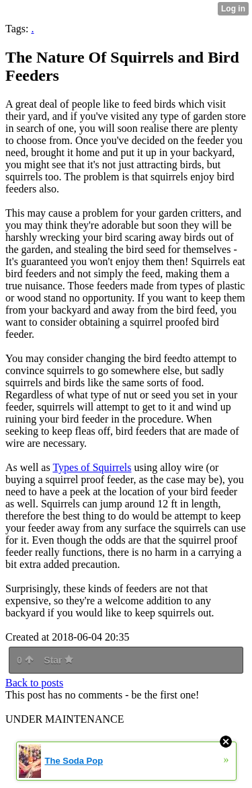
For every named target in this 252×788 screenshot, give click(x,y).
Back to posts (34, 682)
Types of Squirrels (91, 467)
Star (58, 660)
